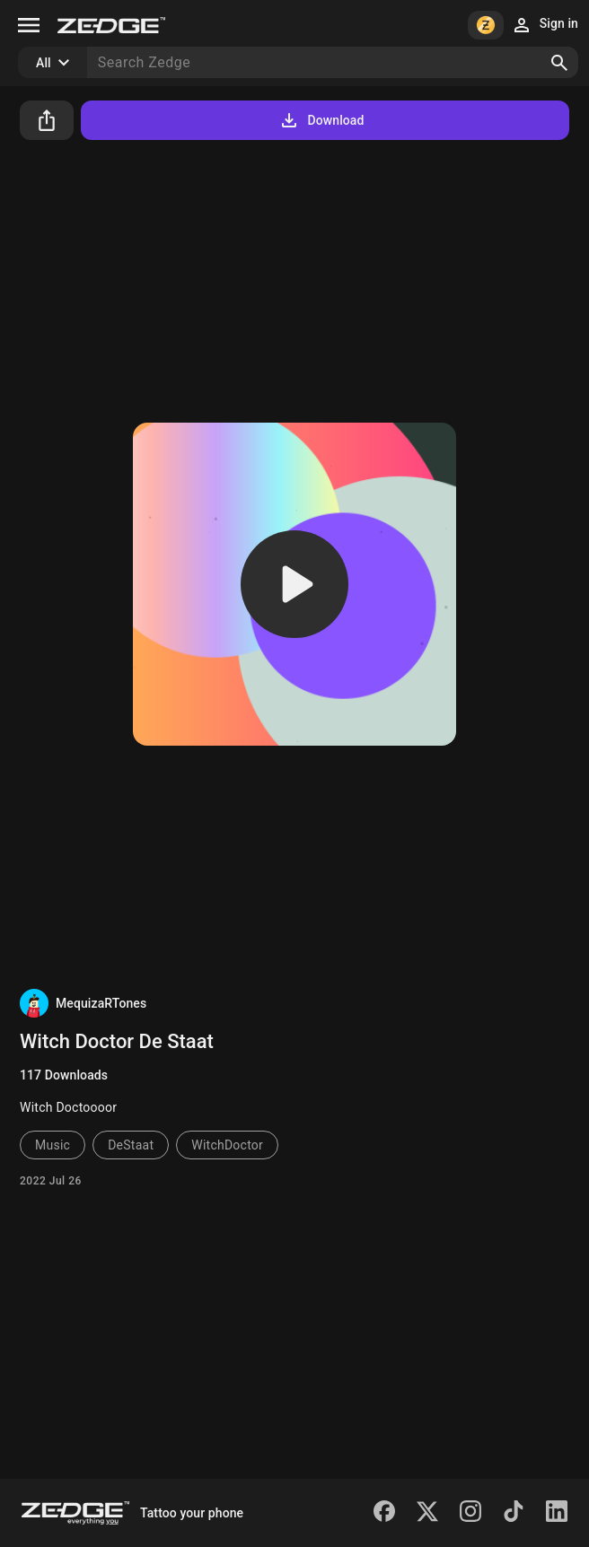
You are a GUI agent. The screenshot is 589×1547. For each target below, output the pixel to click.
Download (321, 120)
